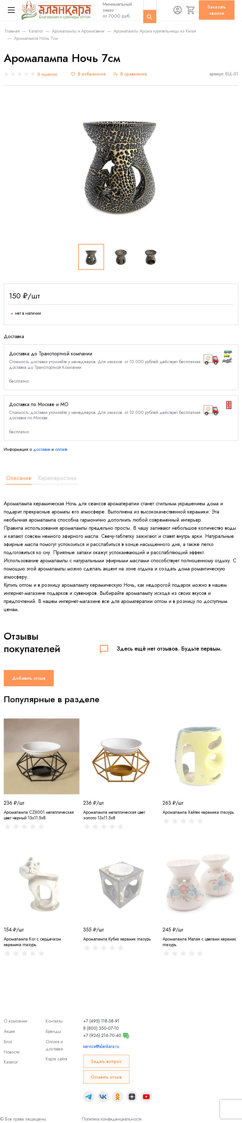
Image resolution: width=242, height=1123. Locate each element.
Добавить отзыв (28, 678)
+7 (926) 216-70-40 (102, 1035)
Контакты (54, 1021)
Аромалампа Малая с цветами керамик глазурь (199, 942)
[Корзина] (191, 10)
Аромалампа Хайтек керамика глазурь (198, 812)
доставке (41, 449)
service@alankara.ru (101, 1046)
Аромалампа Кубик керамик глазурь (117, 939)
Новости (11, 1052)
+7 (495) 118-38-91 (101, 1021)
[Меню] (11, 10)
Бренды (53, 1031)
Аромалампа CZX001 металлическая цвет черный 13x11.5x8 (39, 815)
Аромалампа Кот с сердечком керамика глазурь (32, 942)
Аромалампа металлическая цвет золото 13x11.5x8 (114, 815)
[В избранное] (88, 74)
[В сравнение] (130, 74)
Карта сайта (56, 1059)
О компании (15, 1021)
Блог (8, 1041)
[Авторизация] (178, 10)
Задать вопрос (106, 1061)
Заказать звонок (216, 10)
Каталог (11, 1062)
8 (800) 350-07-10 (101, 1028)
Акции (9, 1031)
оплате (61, 449)
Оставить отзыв (106, 1077)
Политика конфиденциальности (112, 1119)
